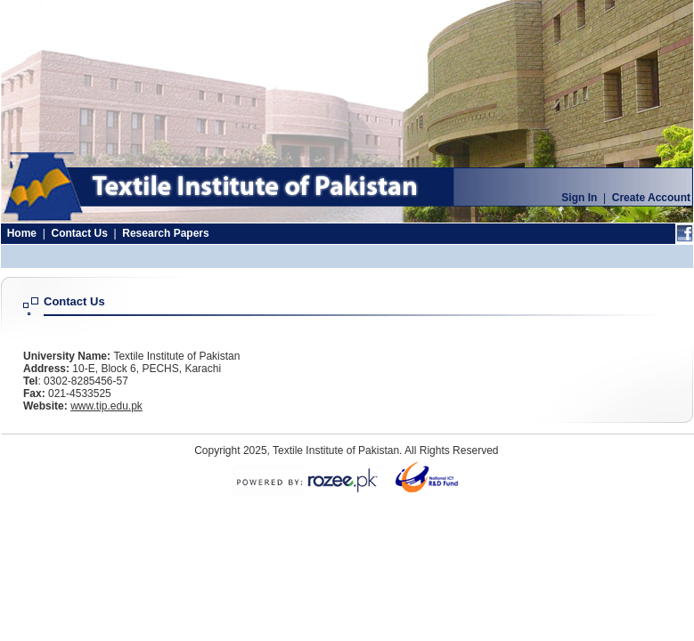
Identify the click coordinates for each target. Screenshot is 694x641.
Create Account (651, 197)
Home (22, 233)
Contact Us (79, 233)
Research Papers (165, 233)
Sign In (579, 197)
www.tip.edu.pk (106, 406)
